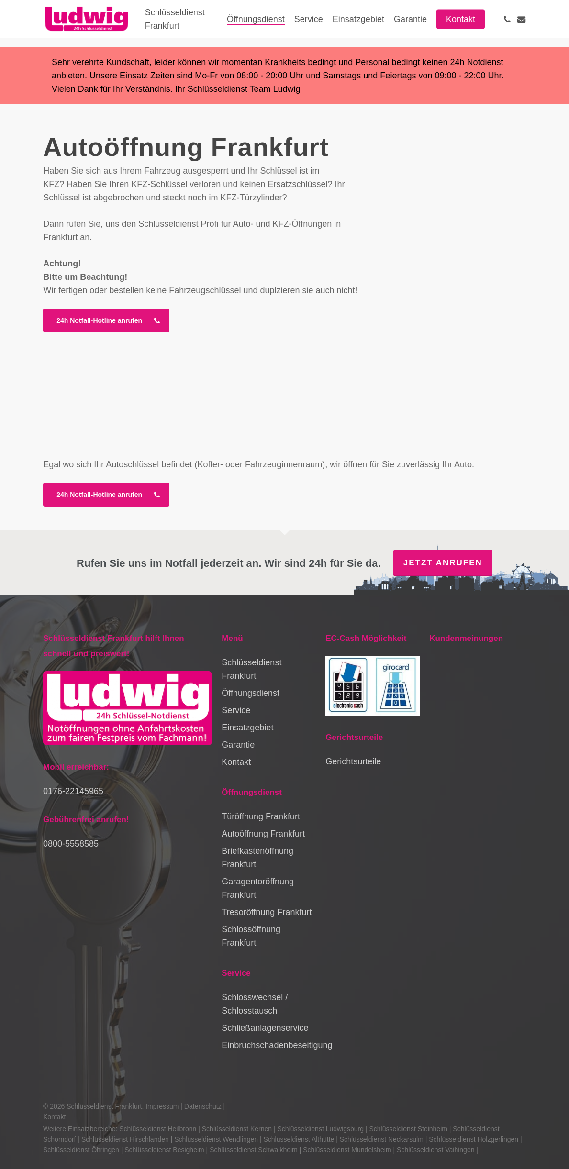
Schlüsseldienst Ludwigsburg (321, 1129)
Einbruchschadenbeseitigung (269, 1045)
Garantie (238, 745)
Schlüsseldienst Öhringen (81, 1150)
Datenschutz (203, 1106)
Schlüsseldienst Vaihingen (435, 1150)
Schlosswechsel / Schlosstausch (255, 1004)
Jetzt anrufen (442, 562)
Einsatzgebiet (247, 727)
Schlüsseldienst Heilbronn (157, 1129)
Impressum (162, 1106)
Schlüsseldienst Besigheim (164, 1150)
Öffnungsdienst (250, 693)
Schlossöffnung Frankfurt (251, 936)
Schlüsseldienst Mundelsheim (347, 1150)
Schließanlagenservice (265, 1028)
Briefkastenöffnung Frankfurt (257, 857)
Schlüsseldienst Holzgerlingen (473, 1139)
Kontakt (236, 762)
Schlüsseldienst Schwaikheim (254, 1150)
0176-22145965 (73, 791)
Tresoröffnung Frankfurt (267, 912)
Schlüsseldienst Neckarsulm (382, 1139)
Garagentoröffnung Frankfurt (258, 888)
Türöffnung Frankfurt (261, 816)
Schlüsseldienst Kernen (237, 1129)
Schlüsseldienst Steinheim (408, 1129)
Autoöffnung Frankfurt (263, 833)
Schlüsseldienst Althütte (298, 1139)
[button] (106, 320)
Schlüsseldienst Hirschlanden (125, 1139)
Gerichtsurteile (353, 761)
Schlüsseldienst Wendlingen (216, 1139)
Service (236, 710)
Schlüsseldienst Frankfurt (251, 669)
